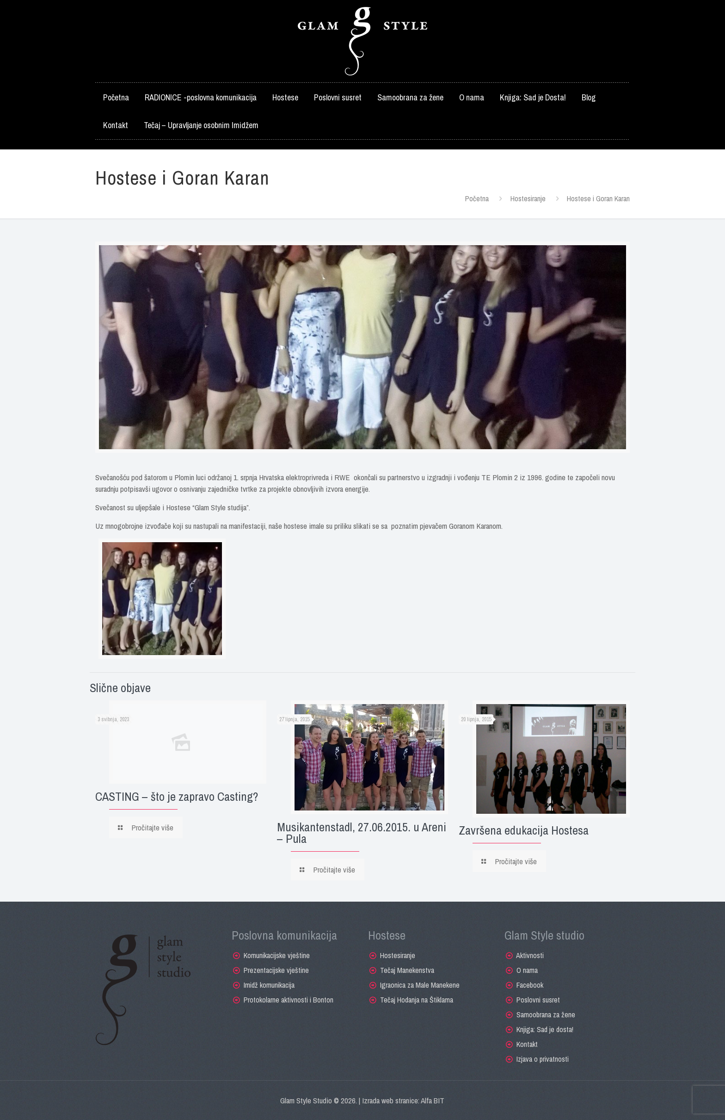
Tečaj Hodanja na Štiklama (416, 1000)
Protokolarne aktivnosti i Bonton (288, 1000)
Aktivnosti (530, 955)
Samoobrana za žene (545, 1014)
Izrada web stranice (390, 1100)
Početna (477, 198)
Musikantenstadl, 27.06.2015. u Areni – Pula (361, 833)
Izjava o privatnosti (542, 1059)
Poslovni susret (538, 1000)
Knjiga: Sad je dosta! (544, 1029)
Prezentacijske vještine (276, 970)
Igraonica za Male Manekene (420, 985)
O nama (527, 970)
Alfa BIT (432, 1100)
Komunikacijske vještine (277, 955)
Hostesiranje (528, 198)
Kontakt (527, 1044)
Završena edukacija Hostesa (524, 830)
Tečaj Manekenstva (407, 970)
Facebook (529, 985)
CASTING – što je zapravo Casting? (176, 796)
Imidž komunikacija (269, 985)
